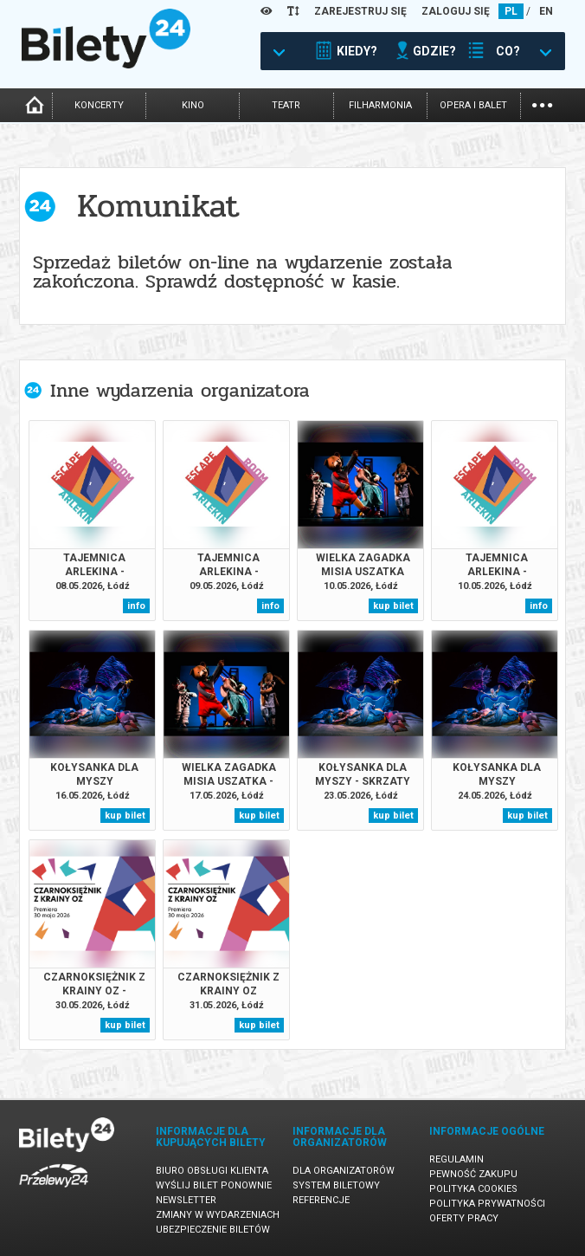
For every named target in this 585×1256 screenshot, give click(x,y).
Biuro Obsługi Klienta (212, 1170)
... (542, 103)
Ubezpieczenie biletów (213, 1229)
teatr (286, 105)
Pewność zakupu (473, 1174)
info (136, 606)
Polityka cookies (473, 1188)
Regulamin (456, 1159)
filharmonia (380, 105)
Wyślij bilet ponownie (214, 1185)
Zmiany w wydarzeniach (218, 1214)
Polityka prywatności (487, 1203)
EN (546, 11)
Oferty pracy (463, 1218)
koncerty (99, 105)
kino (193, 105)
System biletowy (336, 1185)
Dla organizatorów (343, 1170)
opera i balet (473, 105)
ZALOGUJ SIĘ (455, 11)
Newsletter (186, 1200)
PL (511, 11)
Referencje (321, 1200)
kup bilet (393, 606)
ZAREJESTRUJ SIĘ (360, 11)
